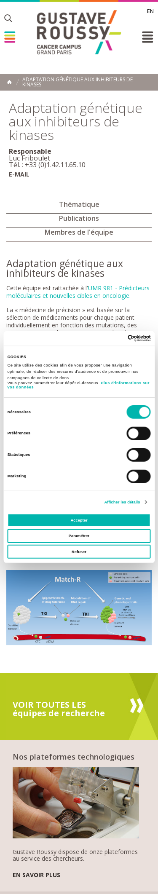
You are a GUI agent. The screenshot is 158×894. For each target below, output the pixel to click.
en (150, 11)
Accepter (78, 520)
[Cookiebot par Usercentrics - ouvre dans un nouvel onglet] (114, 338)
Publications (79, 218)
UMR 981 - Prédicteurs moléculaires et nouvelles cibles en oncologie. (78, 292)
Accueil (9, 82)
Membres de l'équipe (79, 232)
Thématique (79, 204)
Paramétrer (79, 536)
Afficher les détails (122, 502)
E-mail (19, 174)
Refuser (79, 552)
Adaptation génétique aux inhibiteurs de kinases (77, 82)
